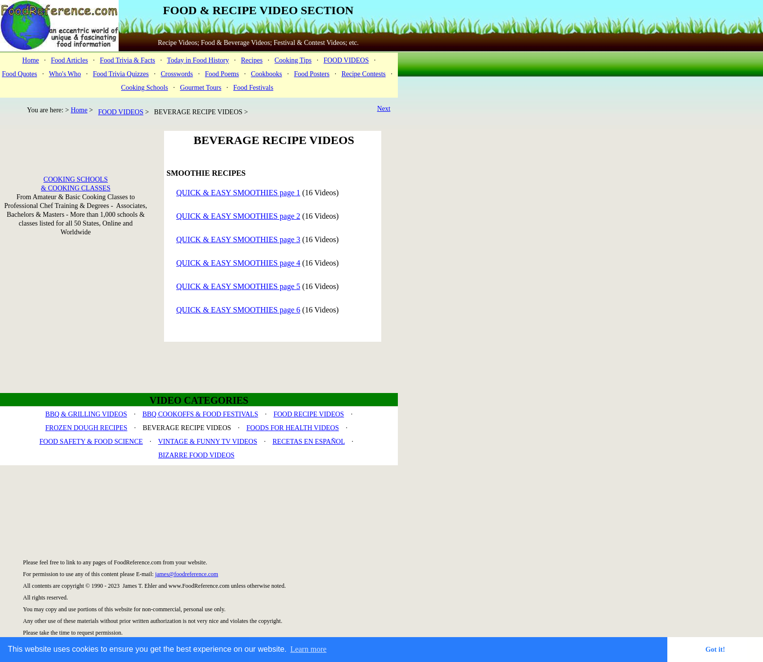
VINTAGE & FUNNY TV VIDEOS (207, 441)
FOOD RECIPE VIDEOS (308, 414)
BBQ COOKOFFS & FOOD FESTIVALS (200, 414)
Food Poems (222, 74)
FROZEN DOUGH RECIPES (86, 428)
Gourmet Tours (201, 87)
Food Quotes (19, 74)
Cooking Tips (292, 60)
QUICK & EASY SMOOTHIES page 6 (238, 310)
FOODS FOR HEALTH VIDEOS (293, 428)
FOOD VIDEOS (346, 60)
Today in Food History (198, 60)
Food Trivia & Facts (127, 60)
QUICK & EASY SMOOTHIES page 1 (238, 192)
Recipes (252, 60)
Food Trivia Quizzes (120, 74)
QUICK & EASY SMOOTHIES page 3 (238, 239)
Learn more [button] (308, 649)
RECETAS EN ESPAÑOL (308, 441)
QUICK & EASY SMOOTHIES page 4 (238, 263)
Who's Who (65, 74)
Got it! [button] (715, 649)
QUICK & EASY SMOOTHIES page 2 (238, 216)
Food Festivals (253, 87)
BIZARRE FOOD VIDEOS (196, 455)
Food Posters (312, 74)
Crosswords (177, 74)
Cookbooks (266, 74)
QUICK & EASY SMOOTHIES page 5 (238, 286)
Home (30, 60)
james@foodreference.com (186, 574)
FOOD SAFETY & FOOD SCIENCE (91, 441)
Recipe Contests (363, 74)
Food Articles (69, 60)
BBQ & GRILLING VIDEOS (86, 414)
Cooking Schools (144, 87)
